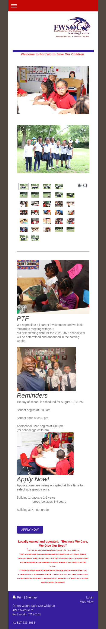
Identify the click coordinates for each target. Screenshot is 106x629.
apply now (30, 529)
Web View (87, 601)
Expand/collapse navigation (53, 5)
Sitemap (31, 597)
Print (18, 597)
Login (89, 597)
